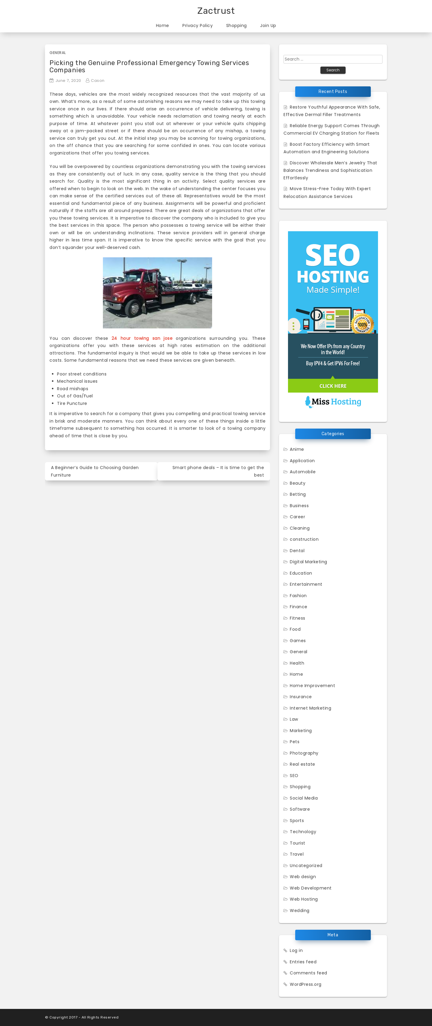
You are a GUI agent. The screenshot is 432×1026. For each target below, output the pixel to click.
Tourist (297, 843)
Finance (299, 607)
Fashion (298, 596)
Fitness (297, 618)
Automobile (303, 472)
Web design (303, 877)
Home (162, 25)
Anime (297, 449)
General (58, 52)
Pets (294, 742)
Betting (298, 494)
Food (295, 629)
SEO (294, 776)
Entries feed (303, 962)
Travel (297, 854)
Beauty (297, 483)
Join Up (268, 25)
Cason (98, 80)
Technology (303, 832)
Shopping (236, 25)
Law (294, 719)
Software (300, 809)
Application (302, 461)
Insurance (301, 697)
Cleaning (300, 528)
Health (297, 663)
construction (304, 539)
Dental (297, 551)
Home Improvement (312, 686)
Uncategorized (306, 866)
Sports (297, 821)
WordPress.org (306, 984)
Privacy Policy (197, 25)
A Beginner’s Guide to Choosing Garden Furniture (95, 471)
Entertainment (306, 584)
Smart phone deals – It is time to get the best (218, 471)
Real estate (302, 764)
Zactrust (216, 10)
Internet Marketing (310, 708)
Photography (304, 753)
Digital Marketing (308, 562)
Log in (296, 950)
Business (299, 506)
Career (297, 517)
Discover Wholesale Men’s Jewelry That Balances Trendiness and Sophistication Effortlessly (330, 170)
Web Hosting (304, 899)
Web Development (311, 888)
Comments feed (308, 973)
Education (301, 573)
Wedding (300, 911)
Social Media (304, 798)
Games (298, 641)
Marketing (301, 731)
